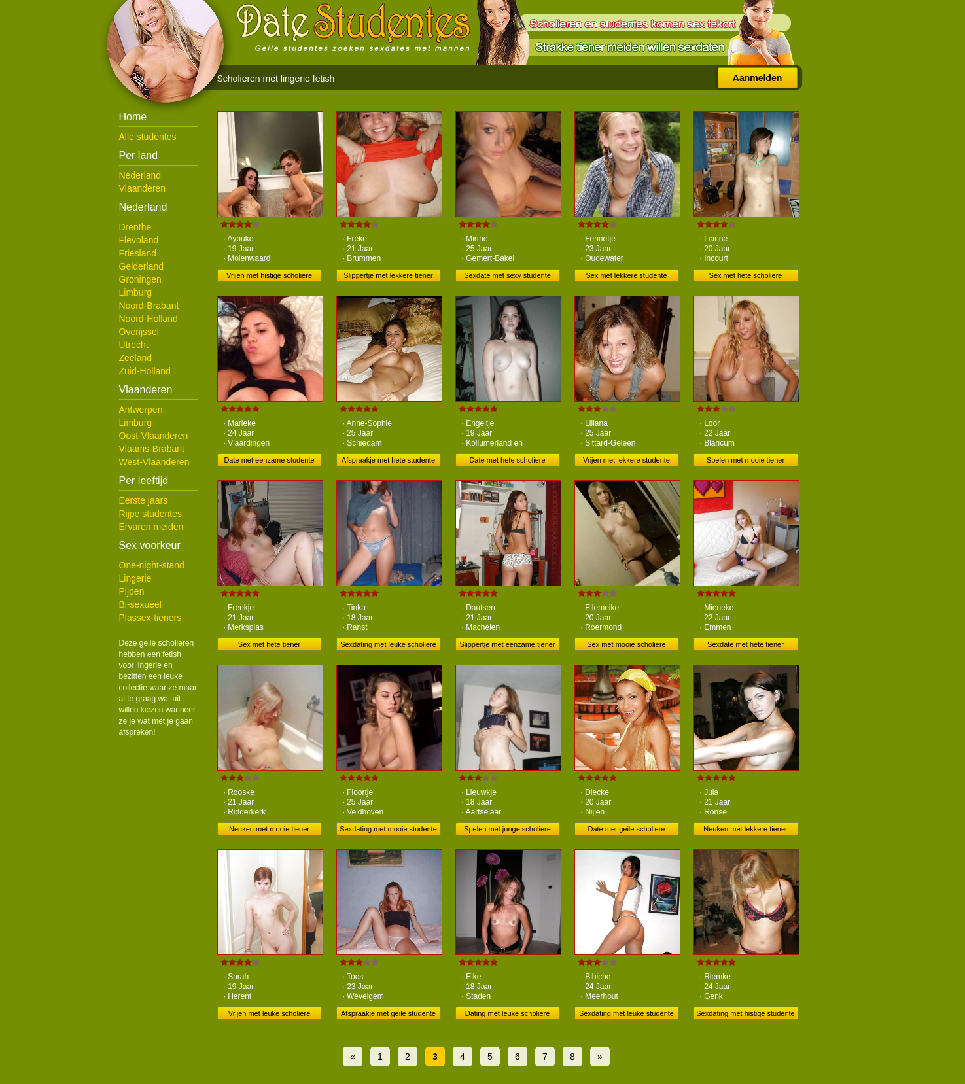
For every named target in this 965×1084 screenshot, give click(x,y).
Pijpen (132, 591)
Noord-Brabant (149, 305)
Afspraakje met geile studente (388, 1013)
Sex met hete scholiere (745, 275)
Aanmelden (757, 78)
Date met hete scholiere (507, 460)
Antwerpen (141, 409)
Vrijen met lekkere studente (626, 460)
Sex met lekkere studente (626, 275)
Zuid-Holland (145, 371)
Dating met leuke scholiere (507, 1013)
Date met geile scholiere (626, 829)
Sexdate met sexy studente (507, 275)
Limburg (135, 292)
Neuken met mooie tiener (269, 829)
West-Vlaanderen (154, 462)
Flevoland (139, 240)
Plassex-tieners (150, 617)
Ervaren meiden (151, 526)
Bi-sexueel (140, 604)
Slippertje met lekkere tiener (387, 275)
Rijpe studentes (151, 513)
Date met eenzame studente (269, 460)
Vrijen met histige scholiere (269, 275)
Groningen (140, 279)
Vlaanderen (142, 188)
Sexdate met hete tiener (745, 644)
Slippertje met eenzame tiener (507, 644)
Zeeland (135, 358)
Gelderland (141, 266)
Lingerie (135, 578)
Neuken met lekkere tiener (745, 829)
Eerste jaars (143, 500)
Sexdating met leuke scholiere (388, 644)
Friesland (138, 253)
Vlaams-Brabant (151, 449)
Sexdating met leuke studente (626, 1013)
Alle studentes (148, 136)
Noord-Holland (148, 318)
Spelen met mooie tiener (745, 460)
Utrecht (134, 345)
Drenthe (135, 227)
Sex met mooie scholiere (626, 644)
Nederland (140, 175)
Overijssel (139, 331)
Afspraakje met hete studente (388, 460)
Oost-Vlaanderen (153, 435)
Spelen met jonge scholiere (507, 829)
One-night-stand (151, 565)
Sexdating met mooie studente (388, 829)
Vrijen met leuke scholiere (269, 1013)
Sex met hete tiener (269, 644)
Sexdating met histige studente (745, 1013)
